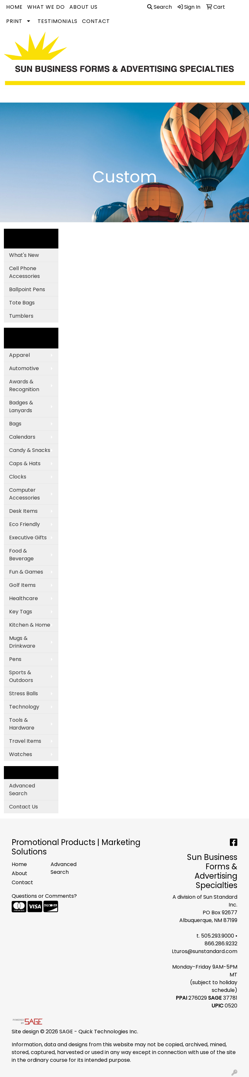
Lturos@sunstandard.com (204, 951)
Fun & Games (26, 572)
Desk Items (23, 511)
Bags (15, 423)
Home (14, 7)
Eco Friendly (24, 524)
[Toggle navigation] (10, 95)
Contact (96, 21)
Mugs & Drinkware (22, 642)
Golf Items (22, 585)
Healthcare (23, 598)
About (19, 873)
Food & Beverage (21, 554)
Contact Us (23, 806)
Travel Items (25, 741)
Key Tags (20, 611)
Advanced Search (22, 789)
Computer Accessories (24, 493)
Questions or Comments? (44, 896)
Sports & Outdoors (21, 676)
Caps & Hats (25, 463)
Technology (24, 706)
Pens (15, 659)
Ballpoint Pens (27, 289)
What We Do (46, 7)
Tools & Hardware (21, 723)
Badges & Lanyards (21, 406)
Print (14, 21)
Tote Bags (22, 302)
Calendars (22, 437)
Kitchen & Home (29, 625)
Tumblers (21, 316)
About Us (83, 7)
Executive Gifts (28, 537)
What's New (24, 255)
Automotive (24, 368)
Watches (20, 754)
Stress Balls (23, 693)
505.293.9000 (217, 936)
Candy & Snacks (29, 450)
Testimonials (57, 21)
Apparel (19, 355)
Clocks (17, 476)
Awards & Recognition (24, 385)
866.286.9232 (221, 943)
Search (159, 7)
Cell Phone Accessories (24, 272)
